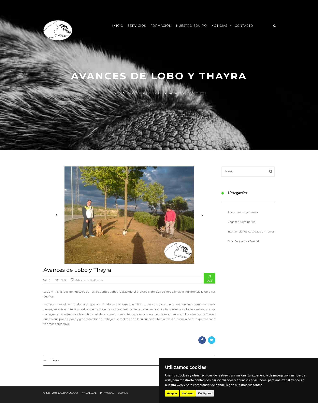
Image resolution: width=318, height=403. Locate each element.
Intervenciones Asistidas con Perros (251, 231)
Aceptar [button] (172, 393)
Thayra (51, 360)
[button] (56, 215)
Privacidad (107, 392)
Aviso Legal (89, 392)
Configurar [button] (205, 393)
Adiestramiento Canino (144, 93)
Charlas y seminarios (241, 221)
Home (116, 93)
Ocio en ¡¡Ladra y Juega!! (243, 241)
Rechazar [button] (188, 393)
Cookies (123, 392)
